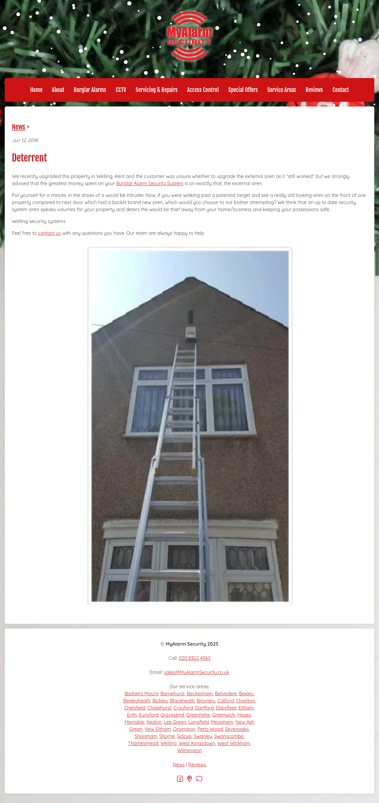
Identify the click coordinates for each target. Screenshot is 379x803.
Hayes (244, 715)
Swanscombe (228, 736)
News (18, 126)
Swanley (203, 736)
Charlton (245, 701)
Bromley (206, 701)
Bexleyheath (136, 701)
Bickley (160, 701)
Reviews (314, 89)
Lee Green (175, 722)
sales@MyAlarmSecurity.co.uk (196, 672)
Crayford (183, 708)
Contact (341, 89)
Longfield (198, 722)
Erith (132, 715)
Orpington (184, 729)
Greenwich (223, 715)
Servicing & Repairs (157, 89)
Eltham (246, 708)
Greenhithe (198, 715)
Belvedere (226, 694)
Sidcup (184, 736)
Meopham (222, 722)
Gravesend (172, 715)
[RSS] (199, 780)
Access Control (203, 89)
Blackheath (182, 701)
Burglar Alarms (90, 89)
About (58, 89)
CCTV (121, 89)
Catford (225, 701)
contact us (49, 233)
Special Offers (243, 89)
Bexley (246, 694)
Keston (154, 722)
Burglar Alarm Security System (149, 183)
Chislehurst (159, 708)
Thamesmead (143, 743)
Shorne (167, 736)
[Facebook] (180, 780)
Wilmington (189, 750)
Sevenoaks (237, 729)
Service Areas (281, 89)
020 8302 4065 (195, 658)
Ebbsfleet (226, 708)
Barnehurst (172, 694)
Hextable (134, 722)
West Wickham (233, 743)
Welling (168, 743)
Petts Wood (210, 729)
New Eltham (157, 729)
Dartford (204, 708)
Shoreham (146, 736)
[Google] (189, 780)
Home (36, 89)
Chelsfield (134, 708)
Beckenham (200, 694)
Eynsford (148, 715)
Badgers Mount (141, 694)
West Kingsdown (197, 743)
